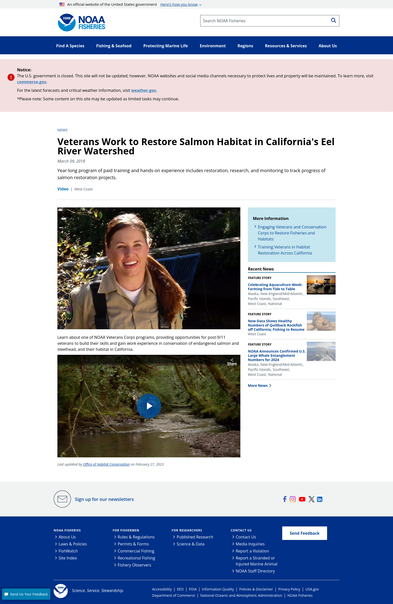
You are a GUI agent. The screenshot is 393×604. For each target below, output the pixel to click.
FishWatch (68, 551)
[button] (26, 594)
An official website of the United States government (128, 4)
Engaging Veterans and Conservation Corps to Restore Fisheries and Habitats (292, 233)
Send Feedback (305, 533)
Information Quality (218, 589)
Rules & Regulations (136, 537)
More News (258, 385)
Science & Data (191, 544)
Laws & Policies (73, 544)
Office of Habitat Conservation (106, 464)
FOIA (193, 589)
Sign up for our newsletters (104, 499)
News (62, 130)
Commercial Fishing (136, 551)
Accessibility (162, 589)
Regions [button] (245, 46)
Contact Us (241, 530)
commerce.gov (31, 82)
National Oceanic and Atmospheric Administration (241, 595)
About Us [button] (328, 46)
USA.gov (312, 589)
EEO (180, 589)
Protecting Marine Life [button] (165, 46)
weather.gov (143, 90)
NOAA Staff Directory (255, 571)
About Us (67, 537)
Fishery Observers (134, 565)
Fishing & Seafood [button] (114, 46)
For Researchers (187, 530)
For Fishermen (126, 530)
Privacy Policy (289, 589)
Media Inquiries (250, 544)
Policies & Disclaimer (256, 589)
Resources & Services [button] (286, 46)
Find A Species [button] (70, 46)
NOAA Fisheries (67, 530)
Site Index (68, 558)
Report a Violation (252, 551)
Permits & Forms (133, 544)
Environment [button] (213, 46)
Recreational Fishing (136, 558)
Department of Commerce (173, 595)
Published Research (195, 537)
